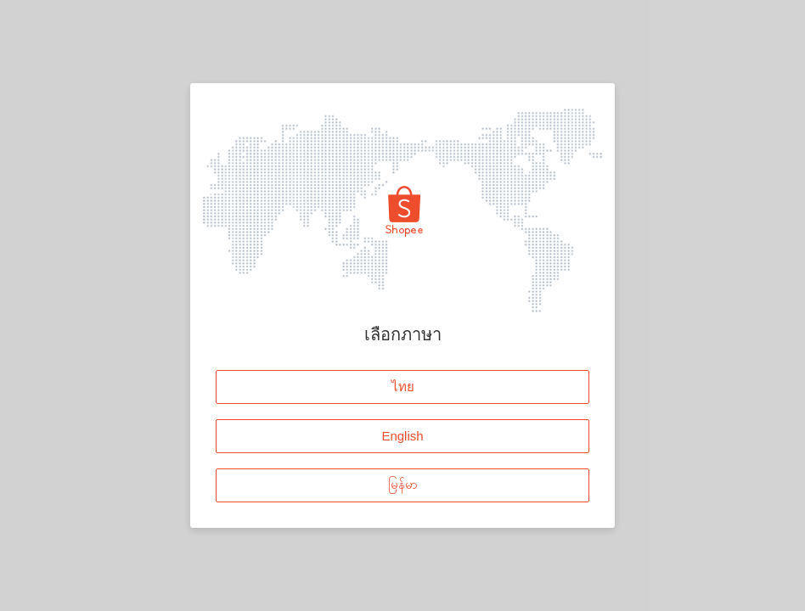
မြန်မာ (403, 485)
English (402, 436)
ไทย (402, 386)
